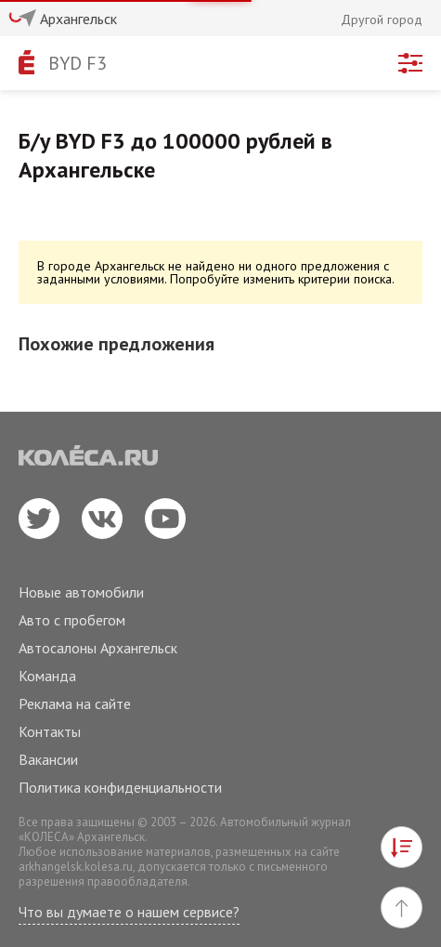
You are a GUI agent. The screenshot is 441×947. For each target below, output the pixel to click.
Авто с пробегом (72, 620)
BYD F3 (77, 63)
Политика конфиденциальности (120, 787)
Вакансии (48, 759)
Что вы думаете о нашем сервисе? (129, 911)
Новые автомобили (81, 592)
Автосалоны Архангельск (98, 647)
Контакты (50, 731)
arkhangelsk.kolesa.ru (76, 867)
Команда (47, 675)
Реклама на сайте (75, 703)
